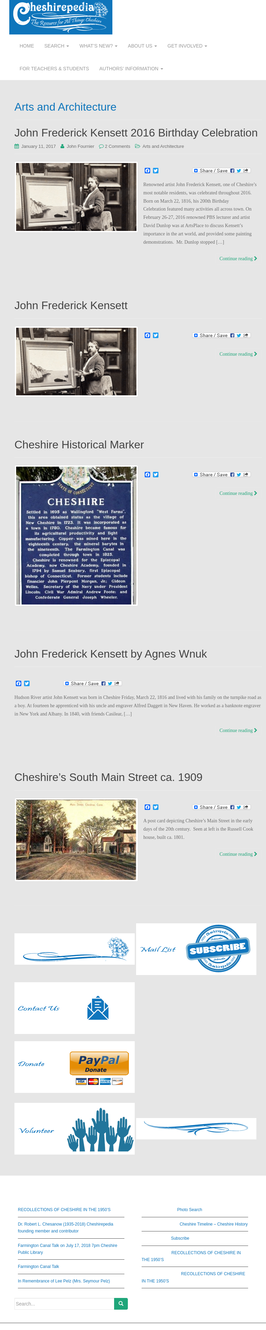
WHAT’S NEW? (98, 46)
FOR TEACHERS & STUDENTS (54, 68)
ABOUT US (142, 46)
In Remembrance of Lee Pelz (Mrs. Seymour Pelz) (64, 1281)
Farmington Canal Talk (38, 1266)
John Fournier (80, 146)
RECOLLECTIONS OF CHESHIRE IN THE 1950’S (64, 1209)
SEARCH (56, 46)
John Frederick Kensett (71, 305)
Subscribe (180, 1238)
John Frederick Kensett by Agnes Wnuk (110, 654)
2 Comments (117, 146)
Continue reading (238, 258)
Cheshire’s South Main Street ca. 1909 (108, 777)
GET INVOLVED (187, 46)
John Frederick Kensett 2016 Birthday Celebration (136, 132)
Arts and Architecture (163, 146)
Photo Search (189, 1209)
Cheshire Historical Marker (79, 444)
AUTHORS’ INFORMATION (131, 68)
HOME (27, 46)
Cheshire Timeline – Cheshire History (214, 1224)
